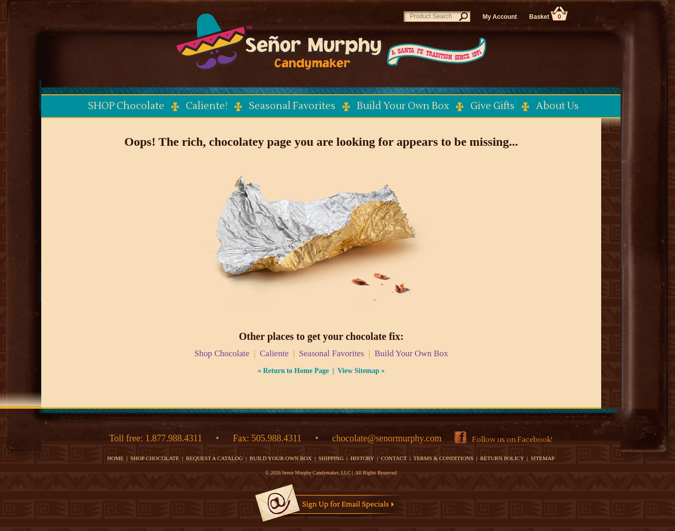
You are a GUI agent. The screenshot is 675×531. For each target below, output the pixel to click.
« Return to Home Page (293, 371)
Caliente (274, 353)
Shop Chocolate (221, 353)
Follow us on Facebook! (512, 439)
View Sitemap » (361, 371)
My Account (500, 16)
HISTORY (362, 458)
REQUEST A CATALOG (214, 458)
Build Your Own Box (411, 353)
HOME (115, 458)
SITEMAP (542, 458)
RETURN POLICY (502, 458)
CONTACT (394, 458)
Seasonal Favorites (331, 353)
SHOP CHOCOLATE (154, 458)
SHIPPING (331, 458)
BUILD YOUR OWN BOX (280, 458)
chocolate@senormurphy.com (387, 438)
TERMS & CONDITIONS (443, 458)
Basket (548, 16)
